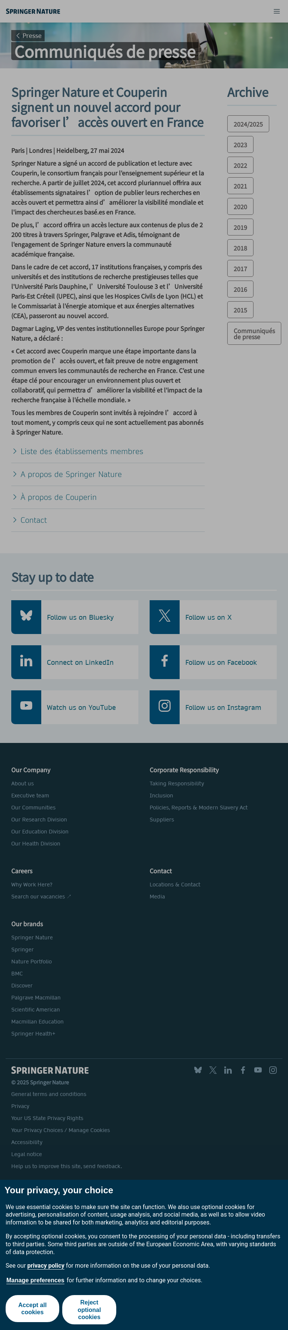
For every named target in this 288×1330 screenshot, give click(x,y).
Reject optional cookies (90, 1309)
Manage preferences (35, 1280)
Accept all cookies (32, 1309)
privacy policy (45, 1265)
